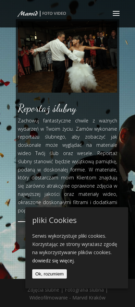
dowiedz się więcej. (53, 260)
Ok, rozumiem (49, 273)
